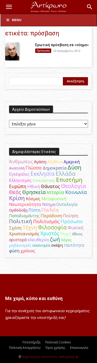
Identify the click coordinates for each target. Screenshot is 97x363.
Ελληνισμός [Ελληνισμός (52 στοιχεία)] (20, 180)
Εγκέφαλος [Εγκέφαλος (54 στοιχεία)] (19, 174)
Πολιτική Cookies (58, 342)
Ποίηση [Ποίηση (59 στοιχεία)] (70, 216)
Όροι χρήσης (55, 347)
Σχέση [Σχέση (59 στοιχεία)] (15, 228)
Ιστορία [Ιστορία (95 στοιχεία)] (55, 192)
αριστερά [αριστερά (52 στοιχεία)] (18, 240)
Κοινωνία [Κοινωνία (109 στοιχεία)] (76, 192)
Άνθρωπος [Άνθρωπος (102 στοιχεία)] (21, 161)
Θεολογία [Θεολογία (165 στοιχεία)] (73, 186)
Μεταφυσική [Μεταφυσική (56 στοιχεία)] (53, 198)
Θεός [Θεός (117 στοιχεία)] (15, 192)
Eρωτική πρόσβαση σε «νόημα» (62, 45)
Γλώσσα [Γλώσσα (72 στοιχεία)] (34, 168)
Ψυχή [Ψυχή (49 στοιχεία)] (65, 234)
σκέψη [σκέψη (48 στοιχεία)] (57, 245)
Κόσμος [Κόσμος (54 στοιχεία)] (33, 198)
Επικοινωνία (79, 347)
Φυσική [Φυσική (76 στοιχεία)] (76, 227)
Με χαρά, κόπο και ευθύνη (34, 298)
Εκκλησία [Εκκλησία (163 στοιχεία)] (43, 173)
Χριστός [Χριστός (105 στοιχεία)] (49, 233)
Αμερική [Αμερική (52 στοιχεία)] (72, 162)
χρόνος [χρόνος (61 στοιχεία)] (27, 251)
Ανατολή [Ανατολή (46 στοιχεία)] (17, 168)
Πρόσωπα (43, 50)
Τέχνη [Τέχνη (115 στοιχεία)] (30, 227)
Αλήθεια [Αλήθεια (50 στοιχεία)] (55, 162)
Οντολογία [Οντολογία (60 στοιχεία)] (67, 204)
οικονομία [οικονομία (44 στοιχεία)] (41, 245)
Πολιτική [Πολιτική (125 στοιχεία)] (20, 221)
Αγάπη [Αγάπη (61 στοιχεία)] (40, 162)
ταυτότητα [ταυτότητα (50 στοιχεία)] (74, 245)
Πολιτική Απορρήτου (25, 347)
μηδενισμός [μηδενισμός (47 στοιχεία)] (20, 245)
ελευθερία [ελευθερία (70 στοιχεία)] (38, 240)
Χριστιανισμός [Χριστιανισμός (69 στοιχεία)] (24, 234)
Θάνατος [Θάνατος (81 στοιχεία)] (50, 186)
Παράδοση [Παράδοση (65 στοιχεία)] (51, 216)
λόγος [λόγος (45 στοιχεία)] (66, 239)
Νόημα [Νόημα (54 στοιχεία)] (48, 204)
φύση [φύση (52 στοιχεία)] (14, 251)
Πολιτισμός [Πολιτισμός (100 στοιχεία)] (46, 221)
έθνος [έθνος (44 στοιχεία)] (77, 233)
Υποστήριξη (31, 342)
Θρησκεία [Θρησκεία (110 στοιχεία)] (34, 192)
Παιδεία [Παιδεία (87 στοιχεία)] (50, 210)
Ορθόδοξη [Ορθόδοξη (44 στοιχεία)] (18, 210)
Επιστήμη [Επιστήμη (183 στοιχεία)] (69, 179)
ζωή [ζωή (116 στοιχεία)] (55, 239)
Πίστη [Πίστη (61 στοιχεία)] (34, 210)
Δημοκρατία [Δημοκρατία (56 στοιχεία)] (54, 168)
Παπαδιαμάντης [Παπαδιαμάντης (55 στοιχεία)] (24, 216)
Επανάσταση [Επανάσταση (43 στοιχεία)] (44, 180)
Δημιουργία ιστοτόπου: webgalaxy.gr (50, 356)
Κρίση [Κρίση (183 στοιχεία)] (17, 198)
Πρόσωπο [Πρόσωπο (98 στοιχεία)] (72, 221)
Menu (13, 20)
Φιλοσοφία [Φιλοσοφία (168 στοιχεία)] (52, 227)
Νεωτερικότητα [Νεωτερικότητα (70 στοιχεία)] (25, 204)
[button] (9, 7)
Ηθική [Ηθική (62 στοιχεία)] (33, 186)
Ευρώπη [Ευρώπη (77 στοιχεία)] (17, 186)
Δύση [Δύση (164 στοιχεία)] (74, 167)
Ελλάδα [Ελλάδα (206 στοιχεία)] (66, 174)
